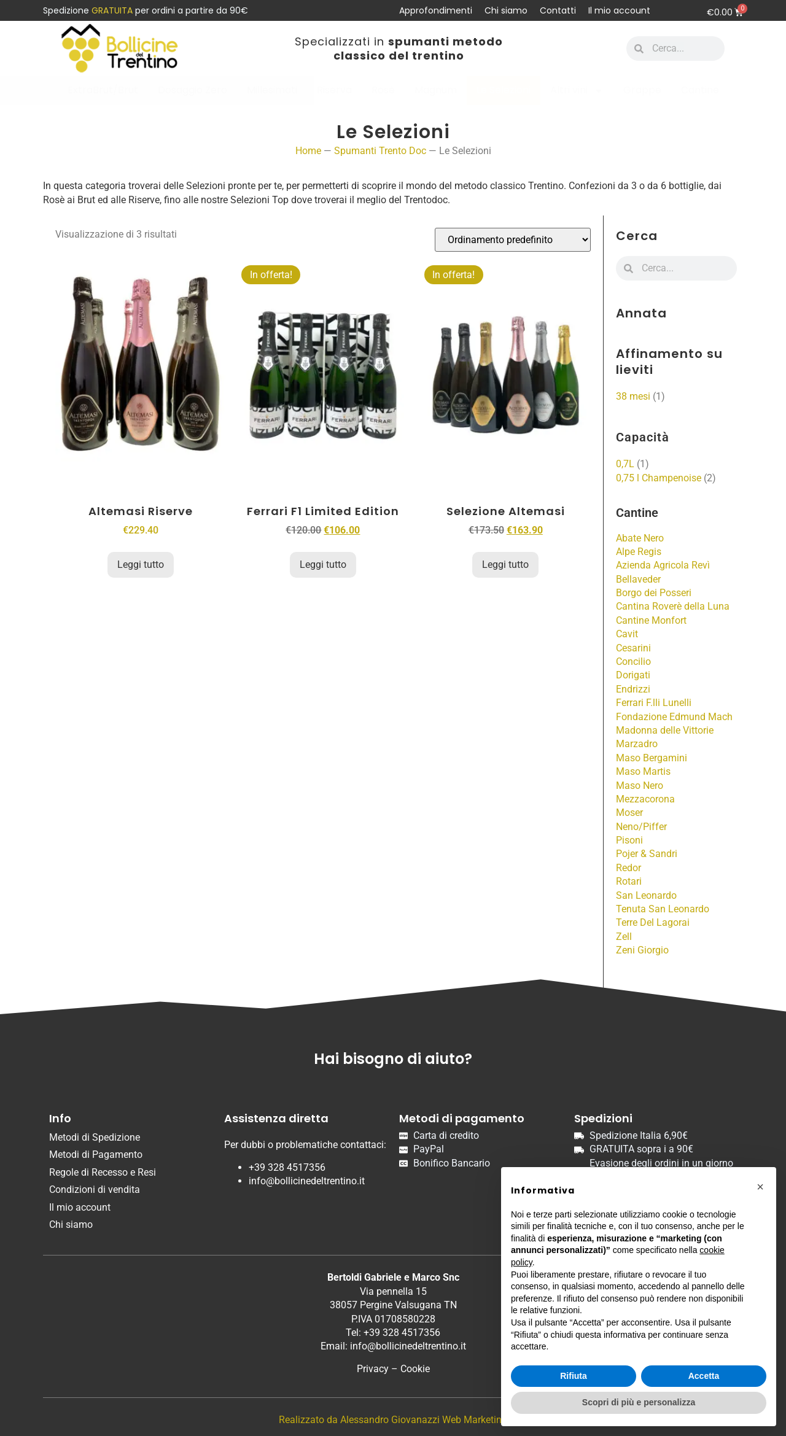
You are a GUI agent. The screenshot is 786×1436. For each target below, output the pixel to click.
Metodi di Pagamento (95, 1154)
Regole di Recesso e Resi (102, 1172)
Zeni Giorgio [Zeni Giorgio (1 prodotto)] (642, 950)
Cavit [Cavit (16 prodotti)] (627, 634)
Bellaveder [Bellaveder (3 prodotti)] (638, 579)
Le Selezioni (504, 90)
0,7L (625, 464)
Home (308, 151)
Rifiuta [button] (573, 1376)
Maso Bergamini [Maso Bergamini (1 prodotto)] (651, 758)
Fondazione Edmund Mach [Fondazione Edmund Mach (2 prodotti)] (674, 717)
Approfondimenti (435, 10)
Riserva (334, 90)
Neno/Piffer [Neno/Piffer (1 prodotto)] (641, 826)
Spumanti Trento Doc (380, 151)
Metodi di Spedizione (94, 1137)
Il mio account (619, 10)
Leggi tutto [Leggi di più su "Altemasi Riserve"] (140, 564)
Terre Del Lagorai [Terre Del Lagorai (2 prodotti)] (653, 922)
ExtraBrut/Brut (103, 90)
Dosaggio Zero (192, 90)
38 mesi (633, 396)
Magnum (435, 90)
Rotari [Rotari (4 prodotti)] (629, 881)
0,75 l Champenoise (658, 478)
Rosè (383, 90)
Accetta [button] (704, 1376)
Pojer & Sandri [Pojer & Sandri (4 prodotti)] (646, 854)
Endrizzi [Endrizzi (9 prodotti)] (633, 689)
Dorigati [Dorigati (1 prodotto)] (633, 675)
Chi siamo (505, 10)
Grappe (642, 90)
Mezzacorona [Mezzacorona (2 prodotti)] (645, 799)
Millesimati (272, 90)
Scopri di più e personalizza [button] (638, 1402)
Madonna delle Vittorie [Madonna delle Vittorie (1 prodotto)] (665, 730)
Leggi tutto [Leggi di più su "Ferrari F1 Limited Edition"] (323, 564)
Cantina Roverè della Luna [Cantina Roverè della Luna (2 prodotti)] (673, 606)
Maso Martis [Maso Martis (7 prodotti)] (643, 771)
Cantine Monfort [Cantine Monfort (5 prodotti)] (651, 620)
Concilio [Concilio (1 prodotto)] (633, 661)
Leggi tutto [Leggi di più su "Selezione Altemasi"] (505, 564)
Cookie (415, 1369)
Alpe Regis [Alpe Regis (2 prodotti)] (638, 551)
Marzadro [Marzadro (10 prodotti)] (637, 744)
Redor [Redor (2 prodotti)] (628, 868)
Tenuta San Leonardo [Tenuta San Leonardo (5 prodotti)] (662, 909)
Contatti (558, 10)
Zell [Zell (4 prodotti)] (624, 936)
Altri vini (577, 91)
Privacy (373, 1369)
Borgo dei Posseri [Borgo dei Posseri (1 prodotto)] (653, 593)
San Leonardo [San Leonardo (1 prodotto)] (646, 895)
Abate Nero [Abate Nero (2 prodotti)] (640, 538)
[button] (760, 1187)
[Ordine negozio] (513, 240)
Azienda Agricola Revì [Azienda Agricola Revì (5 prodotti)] (663, 565)
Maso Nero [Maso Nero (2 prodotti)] (639, 785)
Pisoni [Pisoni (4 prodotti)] (629, 840)
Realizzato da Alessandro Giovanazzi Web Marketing (393, 1420)
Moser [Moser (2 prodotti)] (629, 812)
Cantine (700, 90)
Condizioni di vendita (94, 1189)
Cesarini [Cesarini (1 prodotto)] (633, 648)
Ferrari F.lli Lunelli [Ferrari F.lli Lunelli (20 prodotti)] (653, 702)
